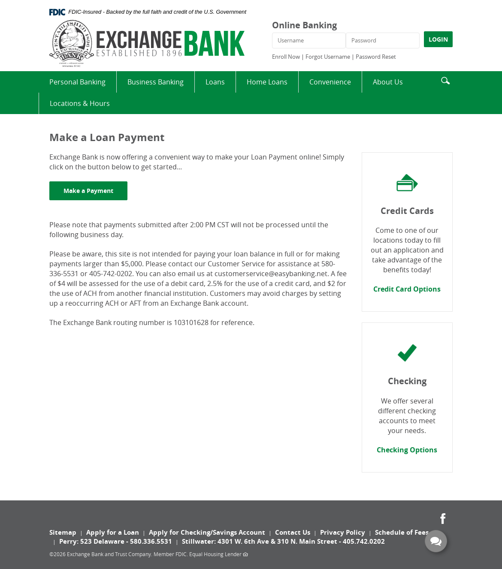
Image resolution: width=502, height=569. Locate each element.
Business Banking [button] (155, 82)
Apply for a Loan (112, 532)
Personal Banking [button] (77, 82)
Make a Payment (95, 190)
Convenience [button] (330, 82)
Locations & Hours (80, 103)
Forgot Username (327, 56)
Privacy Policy (342, 532)
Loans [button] (215, 82)
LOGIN (438, 39)
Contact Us (292, 532)
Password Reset (376, 56)
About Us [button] (388, 82)
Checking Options (407, 450)
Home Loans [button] (267, 82)
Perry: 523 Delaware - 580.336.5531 (115, 541)
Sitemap (62, 532)
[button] (445, 79)
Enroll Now (286, 56)
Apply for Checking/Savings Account (207, 532)
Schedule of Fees (402, 532)
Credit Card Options (407, 289)
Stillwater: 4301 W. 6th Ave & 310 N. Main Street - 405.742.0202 (283, 541)
